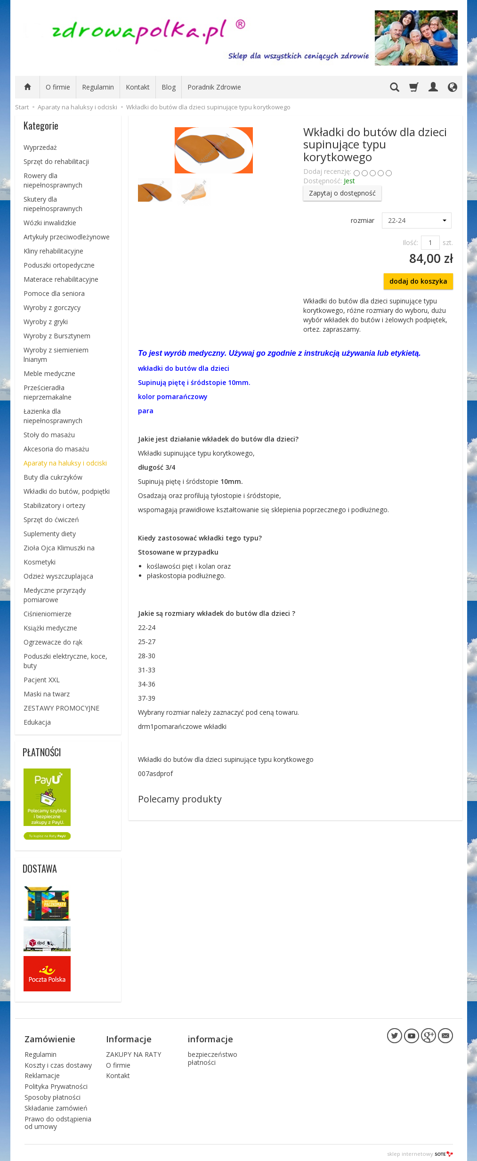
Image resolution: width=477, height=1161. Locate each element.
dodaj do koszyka (418, 281)
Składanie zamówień (56, 1105)
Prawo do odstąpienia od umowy (57, 1120)
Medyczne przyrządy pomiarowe (55, 595)
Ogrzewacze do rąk (53, 642)
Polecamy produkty (180, 799)
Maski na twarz (47, 693)
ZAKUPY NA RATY (133, 1051)
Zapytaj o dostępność (342, 192)
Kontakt (138, 86)
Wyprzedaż (40, 147)
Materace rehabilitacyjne (61, 279)
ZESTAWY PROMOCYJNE (61, 707)
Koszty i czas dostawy (58, 1062)
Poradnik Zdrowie (214, 86)
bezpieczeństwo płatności (212, 1055)
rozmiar (362, 220)
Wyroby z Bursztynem (57, 335)
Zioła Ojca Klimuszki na (59, 547)
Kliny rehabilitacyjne (53, 250)
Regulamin (98, 86)
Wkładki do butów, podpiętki (67, 491)
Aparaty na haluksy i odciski (65, 462)
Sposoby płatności (52, 1094)
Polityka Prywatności (56, 1083)
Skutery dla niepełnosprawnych (53, 204)
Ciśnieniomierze (48, 613)
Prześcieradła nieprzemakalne (48, 392)
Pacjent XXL (42, 679)
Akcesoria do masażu (56, 448)
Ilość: (410, 242)
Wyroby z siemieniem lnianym (56, 354)
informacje (210, 1037)
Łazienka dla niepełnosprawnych (53, 416)
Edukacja (37, 722)
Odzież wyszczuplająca (58, 576)
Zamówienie (49, 1037)
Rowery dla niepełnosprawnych (53, 180)
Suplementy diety (50, 533)
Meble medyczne (49, 373)
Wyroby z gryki (46, 321)
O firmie (58, 86)
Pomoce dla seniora (54, 293)
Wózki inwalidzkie (50, 222)
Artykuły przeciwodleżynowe (67, 236)
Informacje (129, 1037)
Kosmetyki (40, 561)
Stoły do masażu (49, 434)
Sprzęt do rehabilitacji (56, 161)
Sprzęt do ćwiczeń (51, 519)
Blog (169, 86)
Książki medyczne (50, 627)
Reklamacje (42, 1073)
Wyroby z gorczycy (52, 307)
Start (22, 107)
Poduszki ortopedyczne (59, 265)
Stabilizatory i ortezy (54, 505)
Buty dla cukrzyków (53, 477)
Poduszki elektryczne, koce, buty (65, 661)
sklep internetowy (420, 1151)
